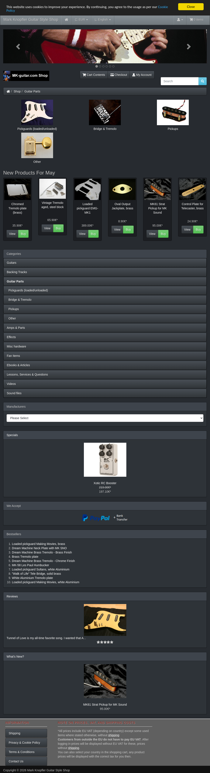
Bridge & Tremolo (19, 299)
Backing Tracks (17, 272)
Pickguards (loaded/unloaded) (27, 290)
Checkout (118, 75)
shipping (113, 735)
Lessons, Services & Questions (27, 374)
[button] (18, 46)
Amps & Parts (16, 327)
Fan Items (13, 355)
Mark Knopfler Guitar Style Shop (30, 19)
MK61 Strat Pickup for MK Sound (105, 704)
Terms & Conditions (21, 752)
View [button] (12, 233)
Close (191, 6)
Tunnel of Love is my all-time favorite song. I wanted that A (45, 638)
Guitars (11, 262)
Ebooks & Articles (18, 365)
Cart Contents (94, 75)
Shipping (14, 733)
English (103, 19)
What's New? (15, 656)
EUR (81, 19)
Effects (11, 337)
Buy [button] (23, 233)
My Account (141, 75)
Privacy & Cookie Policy (24, 742)
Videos (11, 384)
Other (11, 318)
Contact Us (16, 761)
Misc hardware (16, 346)
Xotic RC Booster (105, 483)
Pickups (13, 309)
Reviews (12, 596)
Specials (12, 435)
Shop (17, 91)
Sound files (14, 393)
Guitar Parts (32, 91)
